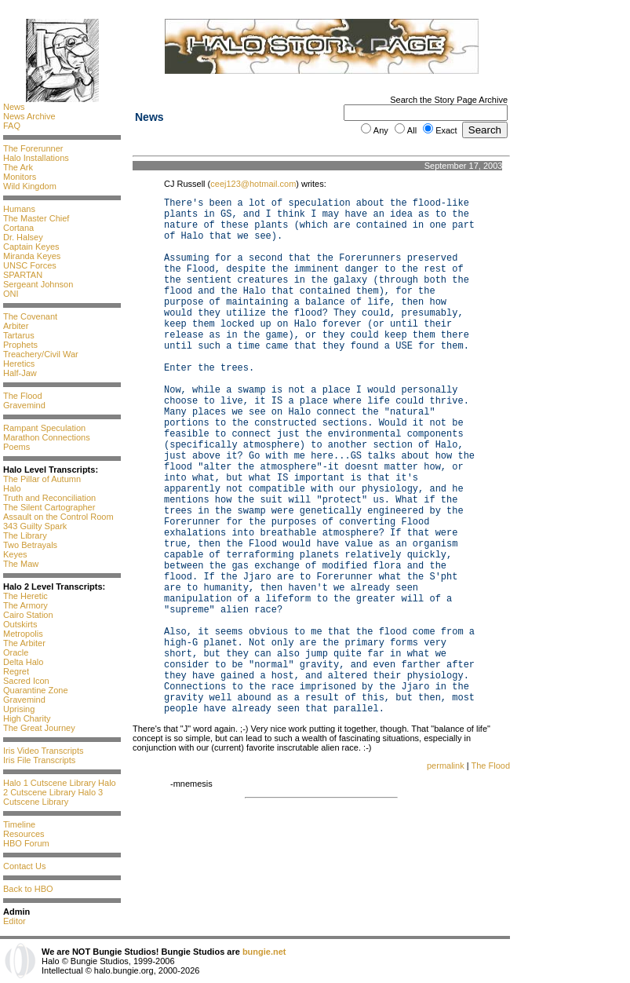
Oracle (15, 652)
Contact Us (24, 866)
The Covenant (30, 316)
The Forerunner (33, 148)
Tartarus (19, 335)
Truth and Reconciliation (49, 497)
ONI (11, 293)
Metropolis (23, 633)
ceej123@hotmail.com (253, 183)
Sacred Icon (26, 680)
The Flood (22, 395)
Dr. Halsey (23, 237)
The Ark (18, 167)
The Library (25, 535)
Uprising (19, 709)
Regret (16, 671)
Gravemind (24, 405)
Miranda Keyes (31, 256)
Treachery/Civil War (40, 354)
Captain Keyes (31, 246)
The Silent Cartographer (49, 507)
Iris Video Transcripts (43, 750)
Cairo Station (28, 614)
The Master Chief (36, 218)
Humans (19, 209)
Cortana (18, 227)
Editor (14, 921)
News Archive (29, 116)
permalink (445, 765)
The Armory (25, 605)
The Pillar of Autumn (42, 479)
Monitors (19, 176)
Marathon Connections (46, 437)
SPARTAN (22, 275)
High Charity (27, 718)
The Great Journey (39, 728)
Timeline (19, 824)
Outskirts (20, 624)
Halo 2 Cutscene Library (59, 787)
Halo (12, 488)
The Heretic (25, 596)
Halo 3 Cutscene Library (53, 796)
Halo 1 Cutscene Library (49, 782)
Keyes (15, 554)
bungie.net (264, 951)
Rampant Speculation (44, 428)
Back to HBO (28, 888)
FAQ (11, 125)
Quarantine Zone (35, 690)
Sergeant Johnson (38, 284)
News (14, 106)
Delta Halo (23, 662)
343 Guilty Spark (35, 526)
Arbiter (15, 326)
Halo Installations (36, 158)
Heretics (19, 363)
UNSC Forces (29, 265)
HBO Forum (26, 843)
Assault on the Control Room (58, 516)
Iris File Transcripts (39, 760)
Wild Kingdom (29, 186)
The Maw (20, 563)
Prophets (20, 344)
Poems (16, 446)
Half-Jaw (20, 373)
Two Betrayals (30, 545)
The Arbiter (24, 643)
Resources (24, 834)
